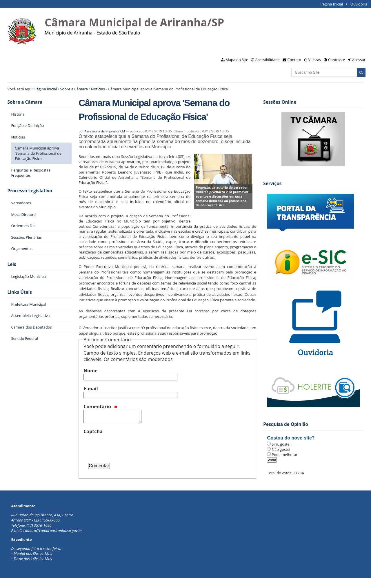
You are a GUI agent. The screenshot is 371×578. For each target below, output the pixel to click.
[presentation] (127, 446)
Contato (294, 59)
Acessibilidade (267, 59)
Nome (90, 370)
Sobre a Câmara (74, 89)
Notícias (98, 89)
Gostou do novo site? (290, 437)
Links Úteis (20, 292)
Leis (12, 264)
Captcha (92, 431)
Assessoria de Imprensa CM (105, 131)
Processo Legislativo (30, 191)
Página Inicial (331, 4)
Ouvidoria (359, 4)
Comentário (100, 406)
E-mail (90, 388)
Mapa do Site (236, 59)
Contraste (336, 59)
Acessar (358, 59)
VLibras (314, 59)
